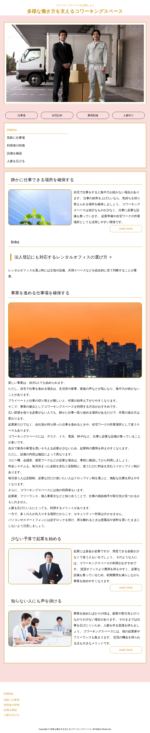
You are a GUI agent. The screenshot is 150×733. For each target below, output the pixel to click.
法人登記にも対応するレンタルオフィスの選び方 (60, 257)
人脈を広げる (16, 161)
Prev (9, 63)
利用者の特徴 (16, 145)
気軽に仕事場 (16, 137)
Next (142, 63)
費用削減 (93, 115)
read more (126, 228)
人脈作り (128, 115)
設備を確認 (14, 153)
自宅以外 (57, 115)
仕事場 (21, 115)
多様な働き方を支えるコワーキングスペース (75, 11)
